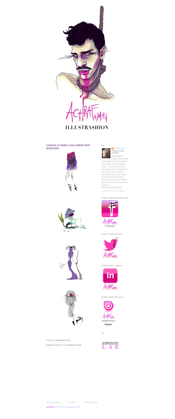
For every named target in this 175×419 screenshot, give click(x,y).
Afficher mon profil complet (113, 191)
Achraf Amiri (119, 148)
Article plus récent (52, 402)
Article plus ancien (91, 402)
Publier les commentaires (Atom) (68, 407)
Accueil (71, 402)
